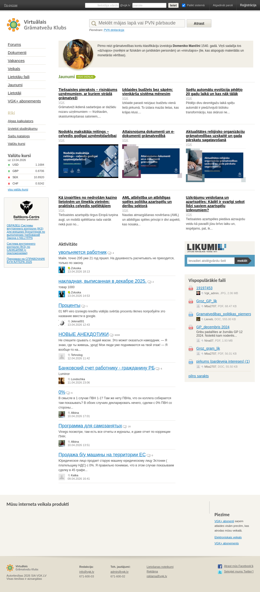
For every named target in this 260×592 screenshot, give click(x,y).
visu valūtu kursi (18, 189)
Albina (75, 412)
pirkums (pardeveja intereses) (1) (223, 361)
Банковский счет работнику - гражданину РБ (106, 368)
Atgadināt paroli (223, 5)
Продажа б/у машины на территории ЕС (102, 454)
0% (61, 392)
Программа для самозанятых (90, 425)
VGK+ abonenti (224, 521)
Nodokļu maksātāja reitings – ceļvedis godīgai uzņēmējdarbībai (87, 134)
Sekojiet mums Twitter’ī (239, 571)
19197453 (204, 288)
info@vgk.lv (86, 571)
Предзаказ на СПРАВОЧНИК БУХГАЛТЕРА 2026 (26, 260)
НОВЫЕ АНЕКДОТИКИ (83, 334)
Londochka (78, 379)
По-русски (10, 5)
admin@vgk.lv (119, 571)
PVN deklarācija (114, 30)
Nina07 (208, 340)
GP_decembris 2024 (213, 327)
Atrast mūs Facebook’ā (239, 566)
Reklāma (152, 571)
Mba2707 (210, 306)
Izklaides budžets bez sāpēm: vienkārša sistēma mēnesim (147, 92)
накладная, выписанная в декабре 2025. (102, 281)
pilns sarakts (198, 376)
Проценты (69, 305)
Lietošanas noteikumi (160, 566)
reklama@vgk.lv (157, 576)
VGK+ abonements (226, 543)
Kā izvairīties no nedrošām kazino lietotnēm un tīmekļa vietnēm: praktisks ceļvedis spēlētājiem (87, 201)
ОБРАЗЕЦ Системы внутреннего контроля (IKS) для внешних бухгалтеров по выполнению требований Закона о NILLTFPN (26, 231)
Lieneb (208, 319)
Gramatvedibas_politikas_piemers (223, 314)
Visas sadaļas (85, 76)
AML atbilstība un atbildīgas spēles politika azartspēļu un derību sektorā (147, 201)
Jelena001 (77, 321)
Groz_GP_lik (206, 301)
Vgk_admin (211, 293)
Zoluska (76, 268)
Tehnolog (77, 354)
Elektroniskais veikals (228, 537)
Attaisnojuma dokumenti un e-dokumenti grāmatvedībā (148, 134)
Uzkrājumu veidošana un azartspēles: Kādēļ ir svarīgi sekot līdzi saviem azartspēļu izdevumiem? (215, 203)
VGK (61, 102)
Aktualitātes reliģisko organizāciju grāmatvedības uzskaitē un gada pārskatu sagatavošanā (215, 136)
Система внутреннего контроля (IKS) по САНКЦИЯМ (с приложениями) (21, 248)
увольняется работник (82, 252)
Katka (74, 475)
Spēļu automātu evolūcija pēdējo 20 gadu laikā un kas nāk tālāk (214, 92)
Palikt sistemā (196, 5)
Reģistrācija (248, 5)
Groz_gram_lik (208, 348)
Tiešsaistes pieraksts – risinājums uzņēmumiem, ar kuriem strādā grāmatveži (87, 94)
